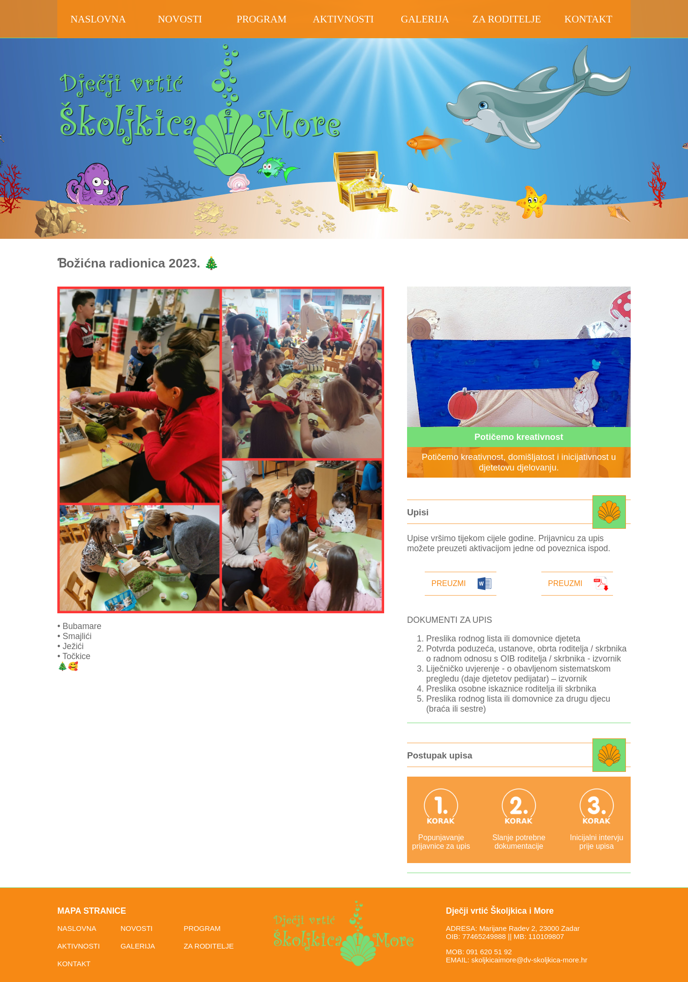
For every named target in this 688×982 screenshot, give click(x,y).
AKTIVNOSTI (78, 946)
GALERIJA (137, 946)
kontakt (588, 19)
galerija (425, 19)
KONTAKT (74, 964)
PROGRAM (201, 928)
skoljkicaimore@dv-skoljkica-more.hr (530, 960)
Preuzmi (448, 583)
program (261, 19)
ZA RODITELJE (208, 946)
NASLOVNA (76, 928)
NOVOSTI (136, 928)
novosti (180, 19)
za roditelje (507, 19)
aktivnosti (343, 19)
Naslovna (98, 19)
